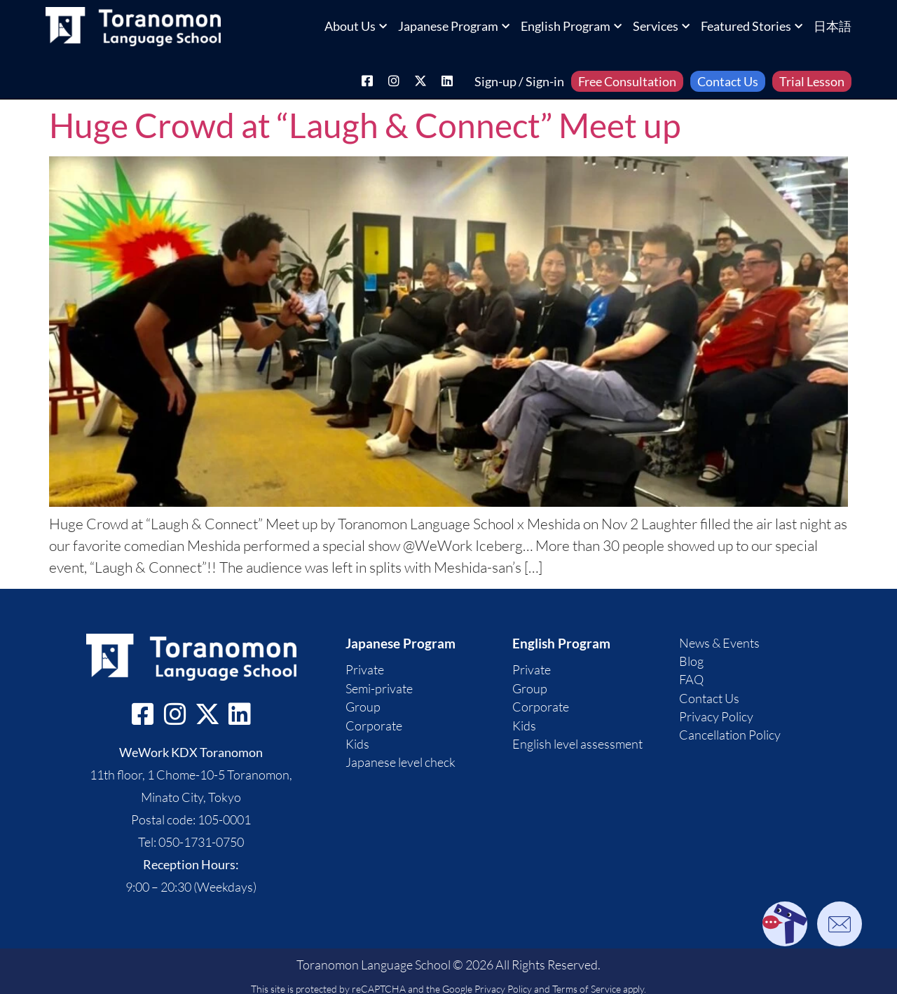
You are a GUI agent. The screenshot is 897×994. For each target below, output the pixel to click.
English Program (571, 26)
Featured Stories (751, 26)
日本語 (832, 26)
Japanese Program (453, 26)
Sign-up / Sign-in (519, 81)
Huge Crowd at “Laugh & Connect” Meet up (365, 125)
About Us (355, 26)
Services (661, 26)
